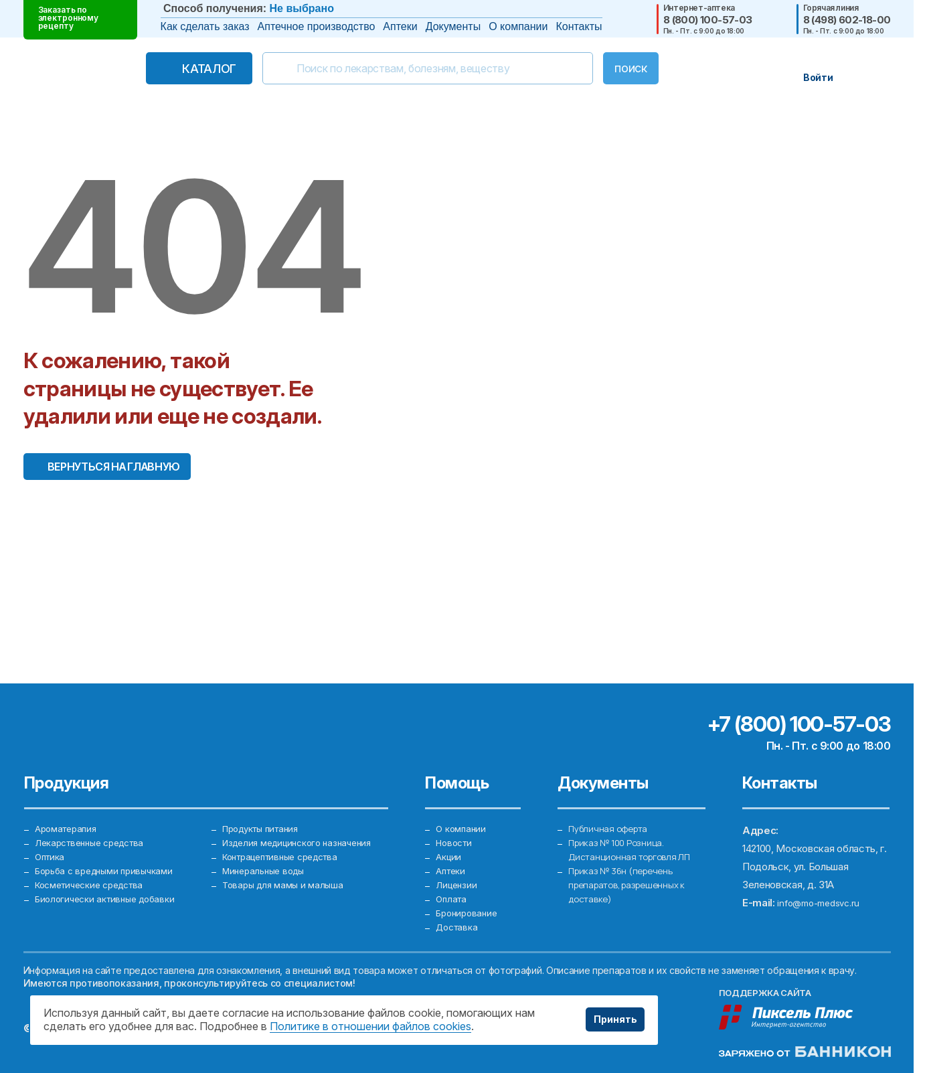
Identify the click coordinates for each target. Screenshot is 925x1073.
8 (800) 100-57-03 (707, 20)
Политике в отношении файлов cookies (370, 1026)
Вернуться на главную (114, 466)
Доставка (459, 924)
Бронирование (469, 906)
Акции (450, 834)
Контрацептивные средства (288, 834)
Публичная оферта (611, 798)
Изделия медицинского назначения (304, 816)
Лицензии (458, 870)
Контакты (579, 26)
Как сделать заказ (205, 26)
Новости (456, 816)
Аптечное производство (316, 26)
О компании (518, 26)
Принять (611, 1019)
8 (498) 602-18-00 (847, 20)
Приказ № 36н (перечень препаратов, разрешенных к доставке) (633, 870)
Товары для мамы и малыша (286, 870)
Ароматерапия (69, 798)
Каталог (181, 69)
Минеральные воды (267, 852)
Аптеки (400, 26)
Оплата (452, 888)
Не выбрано (302, 8)
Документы (453, 26)
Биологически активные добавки (111, 888)
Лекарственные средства (96, 816)
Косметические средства (96, 870)
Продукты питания (265, 798)
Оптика (51, 834)
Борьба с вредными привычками (110, 852)
